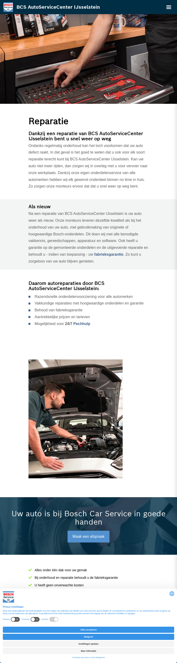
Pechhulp (81, 324)
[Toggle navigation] (168, 7)
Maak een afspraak (88, 536)
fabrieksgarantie (108, 254)
